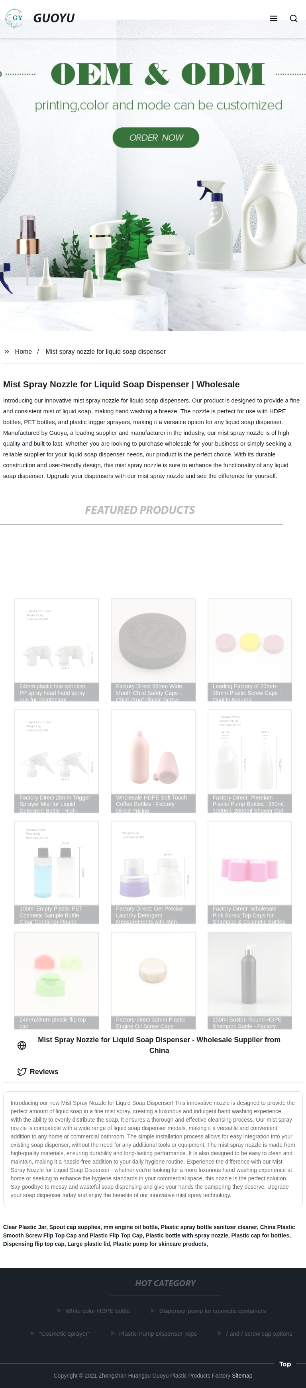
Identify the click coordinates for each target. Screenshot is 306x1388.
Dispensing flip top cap (34, 1244)
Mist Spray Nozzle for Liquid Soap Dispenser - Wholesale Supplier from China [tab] (149, 1045)
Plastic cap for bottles (260, 1235)
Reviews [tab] (38, 1072)
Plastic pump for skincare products (159, 1244)
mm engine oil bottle (131, 1227)
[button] (274, 19)
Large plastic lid (88, 1244)
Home (23, 351)
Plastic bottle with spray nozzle (187, 1235)
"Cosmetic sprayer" (66, 1333)
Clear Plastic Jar (24, 1227)
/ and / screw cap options (261, 1333)
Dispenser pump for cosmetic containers (214, 1310)
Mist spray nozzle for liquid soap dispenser (106, 351)
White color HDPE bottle (99, 1310)
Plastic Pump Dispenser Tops (159, 1333)
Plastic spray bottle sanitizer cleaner (209, 1227)
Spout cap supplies (74, 1227)
